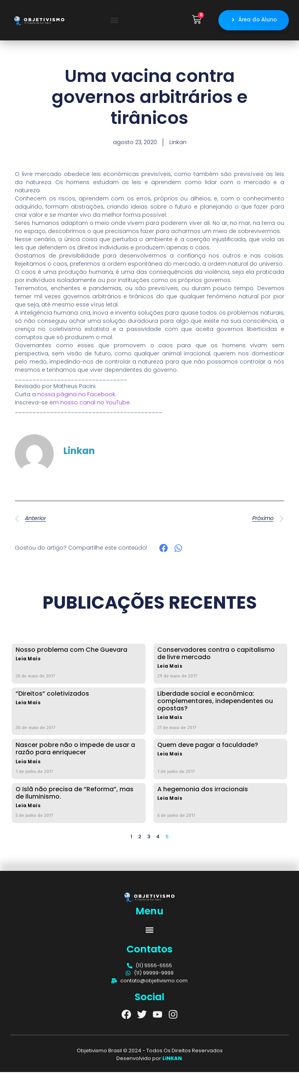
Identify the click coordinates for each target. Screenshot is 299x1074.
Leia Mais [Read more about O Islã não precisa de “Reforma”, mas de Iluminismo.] (28, 808)
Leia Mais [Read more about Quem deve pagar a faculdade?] (169, 756)
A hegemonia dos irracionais (202, 791)
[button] (114, 21)
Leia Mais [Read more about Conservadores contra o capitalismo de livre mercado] (169, 668)
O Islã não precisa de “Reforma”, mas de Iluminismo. (75, 795)
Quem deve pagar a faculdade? (207, 746)
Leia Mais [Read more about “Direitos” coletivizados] (28, 705)
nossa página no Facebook (76, 396)
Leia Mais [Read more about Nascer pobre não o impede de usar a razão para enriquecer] (28, 764)
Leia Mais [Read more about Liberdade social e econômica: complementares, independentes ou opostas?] (169, 719)
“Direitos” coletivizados (52, 695)
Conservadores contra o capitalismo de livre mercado (216, 655)
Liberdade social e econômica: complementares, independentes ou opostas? (215, 703)
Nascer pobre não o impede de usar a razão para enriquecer (75, 750)
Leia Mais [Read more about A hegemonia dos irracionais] (169, 800)
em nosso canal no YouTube (89, 404)
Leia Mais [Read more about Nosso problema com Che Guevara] (28, 661)
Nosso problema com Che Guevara (71, 651)
